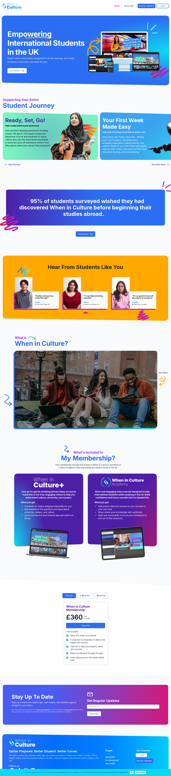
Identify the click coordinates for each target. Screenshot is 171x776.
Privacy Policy (69, 710)
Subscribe (94, 714)
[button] (86, 389)
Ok (132, 772)
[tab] (69, 595)
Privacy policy (140, 772)
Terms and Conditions (43, 710)
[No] (168, 772)
